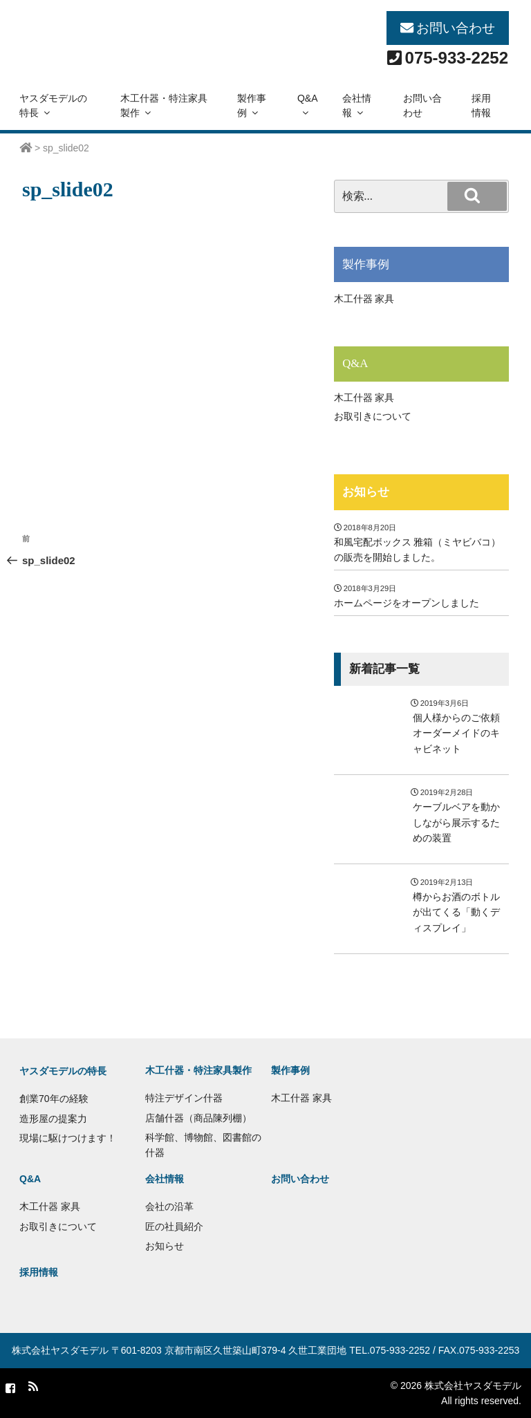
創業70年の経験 (53, 1098)
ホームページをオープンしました (406, 602)
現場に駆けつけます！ (67, 1138)
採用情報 (481, 105)
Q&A (307, 105)
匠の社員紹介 (174, 1226)
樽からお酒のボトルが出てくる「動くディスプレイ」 (456, 912)
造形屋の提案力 (53, 1118)
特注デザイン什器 (184, 1097)
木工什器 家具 (364, 298)
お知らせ (365, 491)
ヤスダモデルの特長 (53, 105)
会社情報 (356, 105)
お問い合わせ (455, 28)
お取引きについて (372, 416)
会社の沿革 (169, 1206)
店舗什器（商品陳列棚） (198, 1117)
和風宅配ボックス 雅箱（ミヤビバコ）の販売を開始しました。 (417, 550)
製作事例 (251, 105)
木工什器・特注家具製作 (163, 105)
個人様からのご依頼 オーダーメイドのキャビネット (456, 733)
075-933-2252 (456, 57)
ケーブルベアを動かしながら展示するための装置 (456, 822)
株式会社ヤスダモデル (60, 1350)
